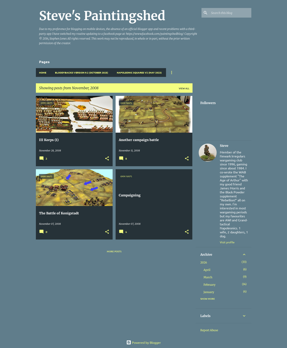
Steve (224, 146)
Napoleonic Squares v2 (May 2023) (139, 72)
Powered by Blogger (143, 342)
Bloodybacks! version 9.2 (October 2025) (81, 72)
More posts (114, 251)
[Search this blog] (230, 13)
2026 (203, 262)
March (207, 277)
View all (184, 88)
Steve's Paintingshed (102, 16)
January (208, 292)
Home (42, 72)
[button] (107, 158)
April (206, 270)
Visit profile (227, 242)
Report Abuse (209, 330)
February (209, 284)
